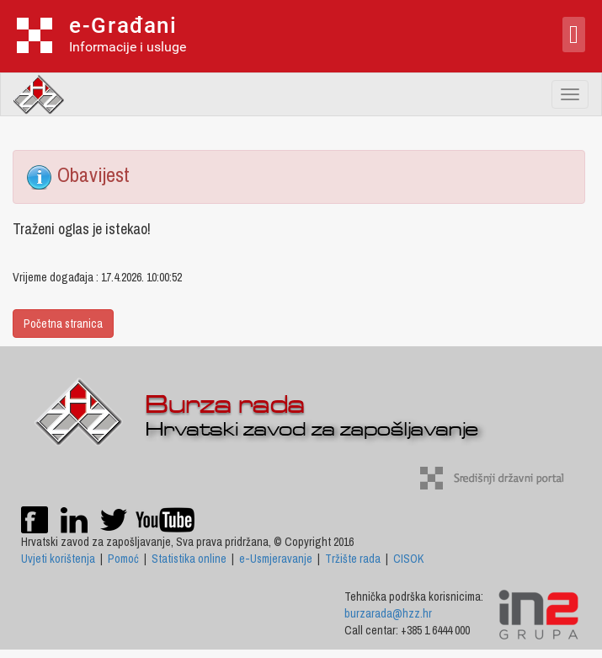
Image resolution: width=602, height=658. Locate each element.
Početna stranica (63, 323)
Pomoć (123, 558)
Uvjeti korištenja (58, 558)
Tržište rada (353, 558)
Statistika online (189, 558)
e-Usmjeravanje (275, 558)
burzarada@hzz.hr (388, 613)
